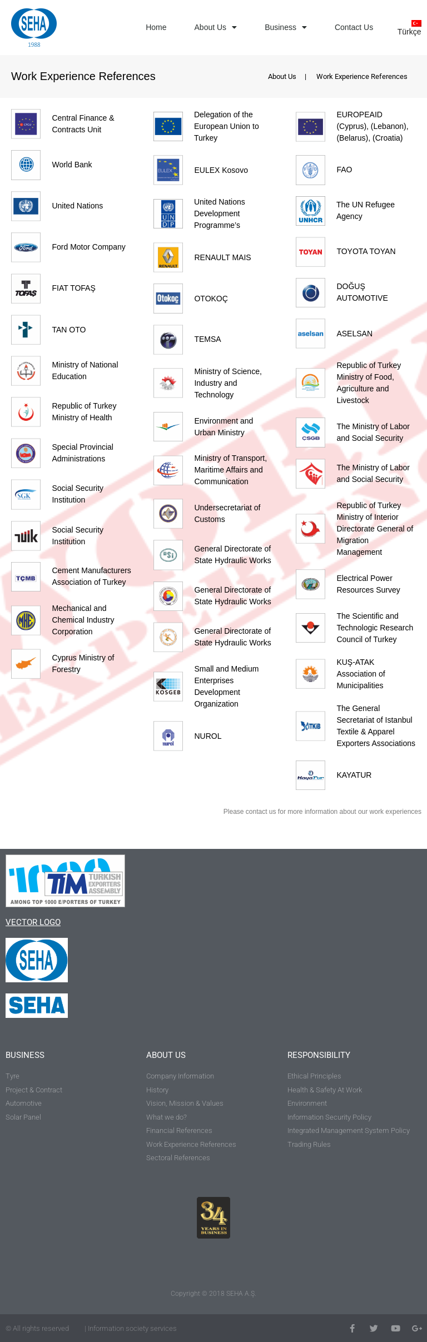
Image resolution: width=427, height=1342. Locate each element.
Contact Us (354, 27)
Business (286, 27)
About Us (216, 27)
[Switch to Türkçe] (407, 27)
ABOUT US (166, 1055)
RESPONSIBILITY (318, 1055)
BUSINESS (25, 1055)
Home (156, 27)
